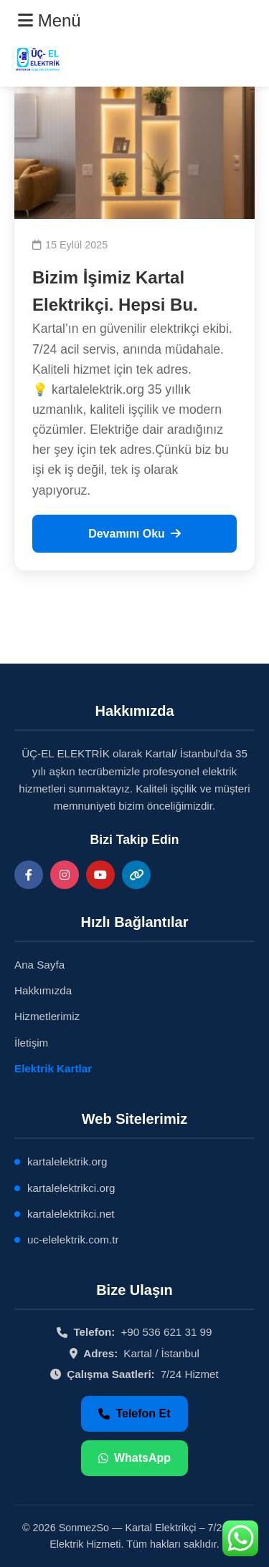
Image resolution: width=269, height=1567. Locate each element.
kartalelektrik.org (67, 1161)
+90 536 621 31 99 (166, 1332)
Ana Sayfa (39, 965)
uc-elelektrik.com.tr (72, 1239)
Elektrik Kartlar (53, 1068)
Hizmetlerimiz (47, 1016)
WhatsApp (134, 1458)
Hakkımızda (43, 990)
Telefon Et (134, 1413)
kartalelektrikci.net (71, 1214)
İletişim (31, 1043)
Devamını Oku (134, 534)
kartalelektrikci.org (71, 1188)
